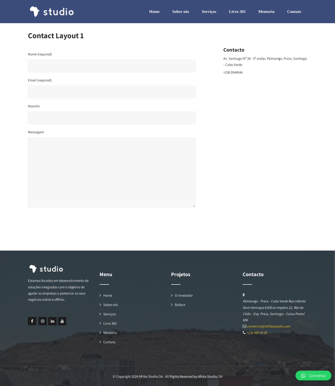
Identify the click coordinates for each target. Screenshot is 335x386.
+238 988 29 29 (256, 332)
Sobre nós (180, 11)
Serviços (209, 11)
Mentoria (266, 11)
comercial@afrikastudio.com (245, 79)
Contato (294, 11)
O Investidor (184, 295)
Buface (180, 304)
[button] (314, 375)
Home (154, 11)
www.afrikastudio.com (240, 87)
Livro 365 (237, 11)
